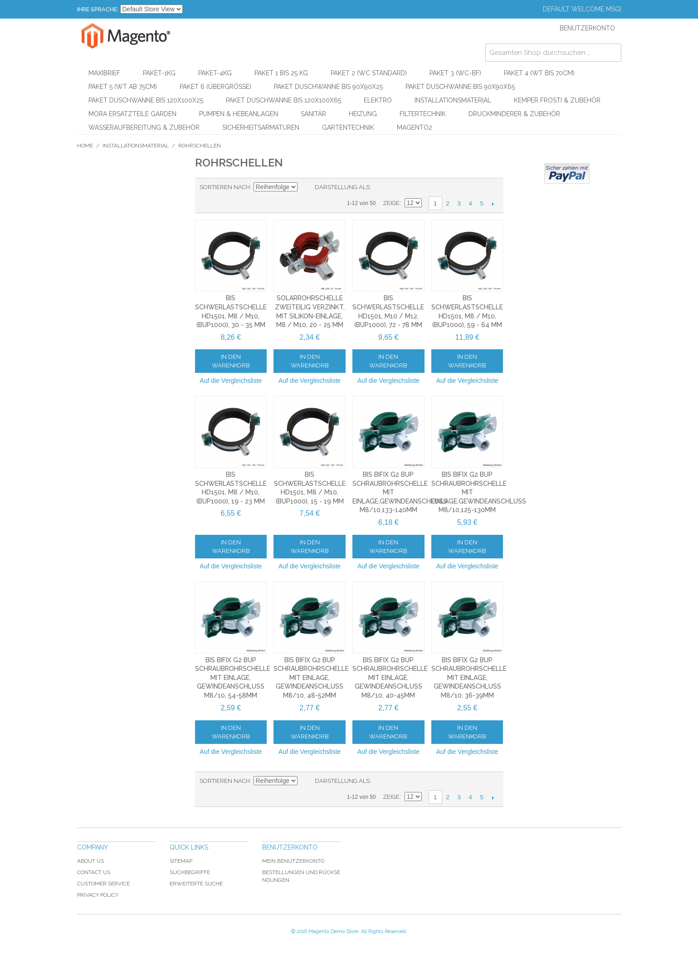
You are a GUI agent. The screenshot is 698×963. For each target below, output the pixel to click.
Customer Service (103, 883)
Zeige (391, 203)
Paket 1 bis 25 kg (281, 73)
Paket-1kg (159, 73)
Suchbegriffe (190, 872)
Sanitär (313, 113)
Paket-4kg (215, 73)
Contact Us (93, 872)
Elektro (378, 100)
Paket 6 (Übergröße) (215, 86)
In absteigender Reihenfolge (305, 187)
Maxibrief (104, 73)
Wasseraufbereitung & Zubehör (144, 127)
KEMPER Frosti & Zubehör (557, 100)
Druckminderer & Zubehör (514, 113)
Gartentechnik (348, 127)
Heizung (363, 113)
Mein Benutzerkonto (293, 861)
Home (85, 145)
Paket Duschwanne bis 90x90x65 (460, 86)
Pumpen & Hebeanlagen (238, 113)
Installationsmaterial (453, 100)
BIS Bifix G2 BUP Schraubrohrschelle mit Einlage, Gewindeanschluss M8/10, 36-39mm (469, 677)
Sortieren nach (225, 187)
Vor (493, 203)
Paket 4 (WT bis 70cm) (539, 73)
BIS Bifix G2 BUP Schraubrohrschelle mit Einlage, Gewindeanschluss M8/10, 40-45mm (390, 677)
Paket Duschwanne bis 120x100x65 (283, 100)
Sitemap (181, 861)
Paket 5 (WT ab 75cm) (122, 86)
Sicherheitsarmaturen (260, 127)
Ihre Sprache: (97, 9)
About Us (90, 861)
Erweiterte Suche (196, 883)
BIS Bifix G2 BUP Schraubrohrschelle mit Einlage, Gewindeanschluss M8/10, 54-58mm (232, 677)
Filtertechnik (423, 113)
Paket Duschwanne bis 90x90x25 (328, 86)
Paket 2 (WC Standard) (369, 73)
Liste (396, 187)
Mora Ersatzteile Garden (132, 113)
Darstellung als (342, 187)
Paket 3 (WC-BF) (455, 73)
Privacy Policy (97, 895)
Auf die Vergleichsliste (231, 380)
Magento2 (414, 127)
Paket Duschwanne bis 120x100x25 (145, 100)
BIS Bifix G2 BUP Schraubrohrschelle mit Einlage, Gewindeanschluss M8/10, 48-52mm (311, 677)
